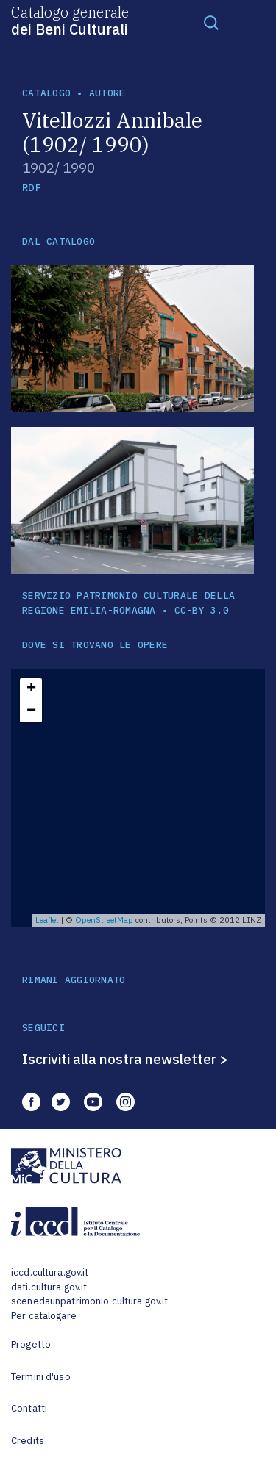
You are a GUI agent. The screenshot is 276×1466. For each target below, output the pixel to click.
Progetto (31, 1344)
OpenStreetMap (104, 920)
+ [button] (31, 689)
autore (107, 93)
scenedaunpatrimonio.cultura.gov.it (89, 1301)
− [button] (31, 711)
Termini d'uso (41, 1376)
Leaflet (47, 920)
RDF (31, 188)
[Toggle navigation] (211, 22)
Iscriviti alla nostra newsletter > (125, 1059)
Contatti (29, 1408)
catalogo (46, 93)
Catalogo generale (70, 19)
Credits (27, 1440)
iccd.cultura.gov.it (49, 1272)
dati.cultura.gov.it (49, 1287)
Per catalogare (44, 1315)
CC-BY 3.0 (201, 610)
